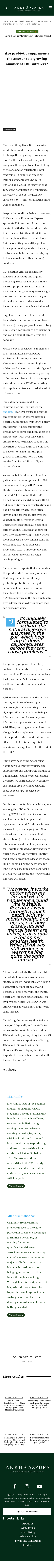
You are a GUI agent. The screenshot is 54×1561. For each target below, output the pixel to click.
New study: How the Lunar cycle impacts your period (39, 1439)
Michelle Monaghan (21, 1216)
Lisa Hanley (15, 1097)
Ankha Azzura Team (27, 1357)
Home (5, 21)
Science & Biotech (17, 21)
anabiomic (9, 412)
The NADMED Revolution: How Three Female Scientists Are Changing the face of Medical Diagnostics (14, 1405)
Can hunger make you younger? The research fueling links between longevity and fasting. (14, 1441)
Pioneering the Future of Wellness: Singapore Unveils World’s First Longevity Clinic (39, 1404)
